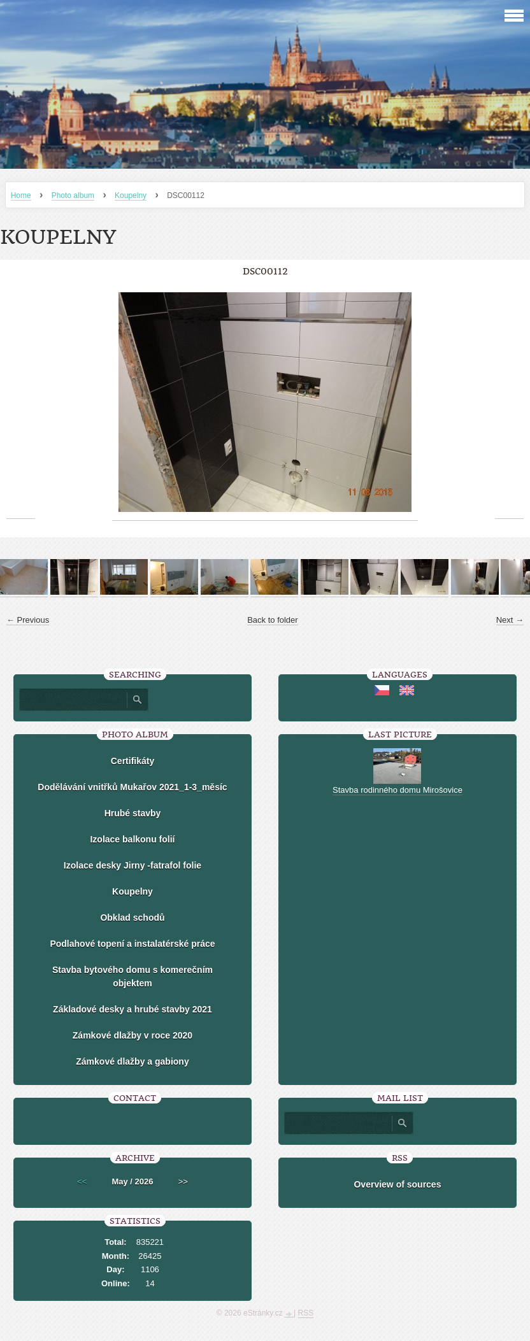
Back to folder (272, 620)
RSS (306, 1313)
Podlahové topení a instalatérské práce (132, 944)
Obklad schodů (132, 917)
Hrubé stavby (132, 813)
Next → (510, 620)
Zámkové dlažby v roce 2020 (132, 1035)
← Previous (27, 620)
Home (21, 195)
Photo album (73, 195)
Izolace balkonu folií (132, 839)
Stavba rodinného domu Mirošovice (397, 790)
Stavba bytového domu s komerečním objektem (132, 976)
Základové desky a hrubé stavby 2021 (132, 1009)
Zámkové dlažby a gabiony (132, 1061)
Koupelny (131, 195)
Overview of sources (397, 1184)
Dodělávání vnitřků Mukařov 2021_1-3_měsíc (132, 787)
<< (82, 1181)
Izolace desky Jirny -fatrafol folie (132, 865)
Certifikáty (132, 761)
